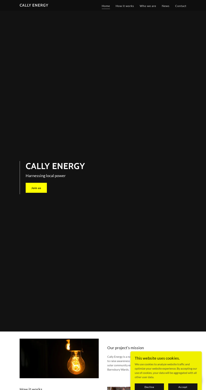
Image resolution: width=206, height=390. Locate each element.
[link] (34, 5)
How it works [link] (125, 5)
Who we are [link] (148, 5)
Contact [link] (180, 5)
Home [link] (106, 5)
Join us (36, 188)
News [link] (165, 5)
